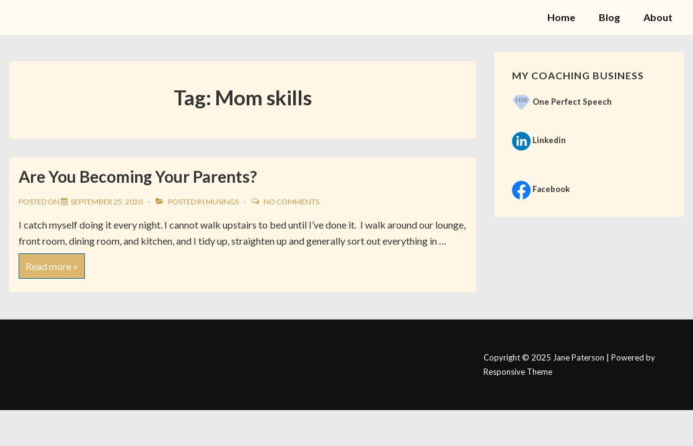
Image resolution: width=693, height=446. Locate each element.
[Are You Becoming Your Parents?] (107, 201)
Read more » (51, 262)
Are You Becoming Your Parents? (138, 176)
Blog (609, 17)
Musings (222, 201)
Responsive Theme (517, 372)
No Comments (291, 201)
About (658, 17)
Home (561, 17)
